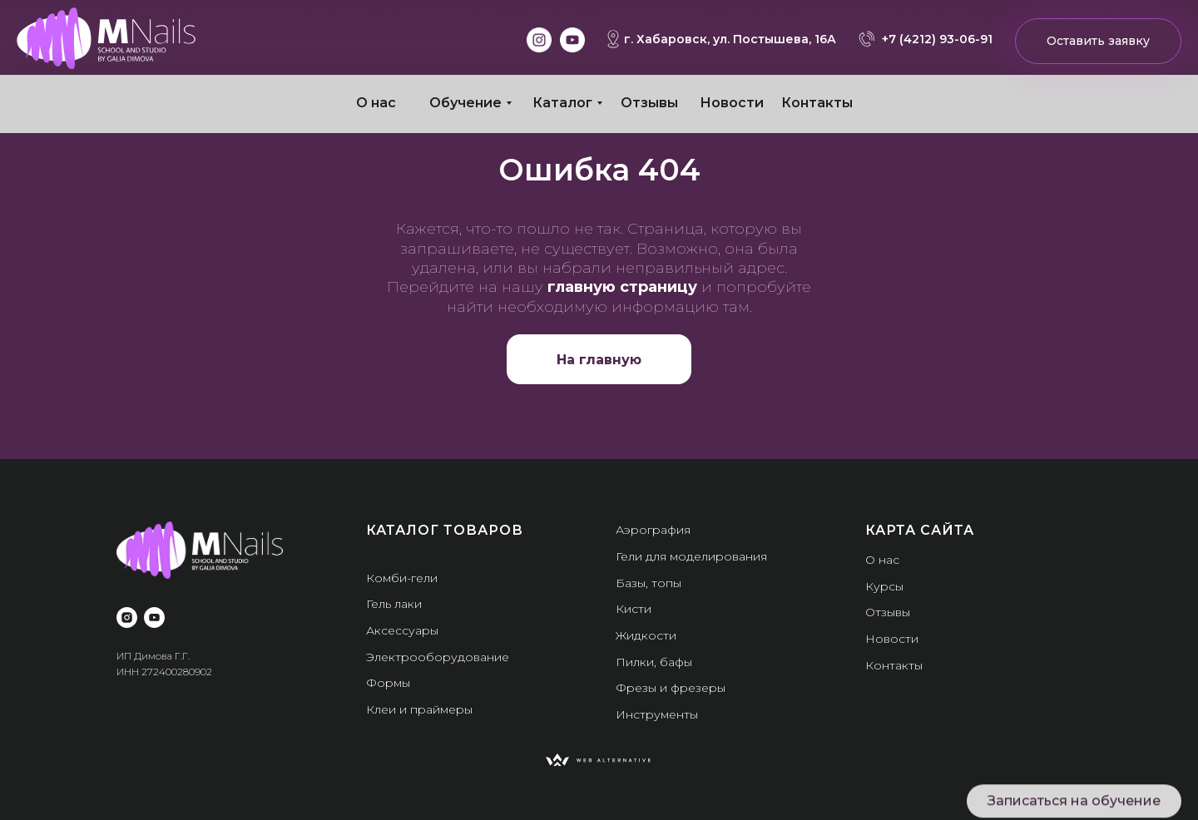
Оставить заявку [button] (1098, 40)
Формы (388, 682)
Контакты (817, 103)
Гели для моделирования (691, 556)
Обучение (465, 103)
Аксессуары (402, 630)
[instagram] (126, 617)
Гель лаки (394, 603)
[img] (106, 38)
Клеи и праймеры (419, 709)
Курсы (884, 586)
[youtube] (154, 617)
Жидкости (646, 635)
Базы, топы (648, 582)
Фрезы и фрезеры (670, 687)
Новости (732, 103)
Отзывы (649, 103)
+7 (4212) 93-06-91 (937, 39)
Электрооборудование (437, 657)
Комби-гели (402, 578)
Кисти (633, 608)
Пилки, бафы (654, 662)
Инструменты (657, 714)
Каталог (562, 103)
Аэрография (653, 529)
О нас (376, 103)
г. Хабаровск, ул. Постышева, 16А (730, 39)
